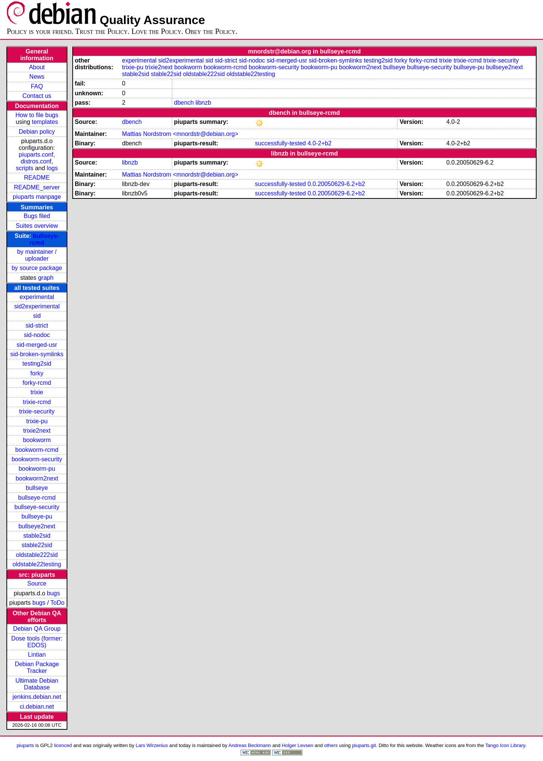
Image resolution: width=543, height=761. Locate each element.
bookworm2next (36, 478)
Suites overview (37, 226)
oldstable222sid (37, 555)
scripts (24, 168)
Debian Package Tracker (37, 667)
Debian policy (37, 131)
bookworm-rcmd (37, 450)
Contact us (37, 96)
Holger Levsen (297, 745)
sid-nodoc (37, 335)
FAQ (37, 86)
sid (37, 316)
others (331, 745)
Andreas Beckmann (250, 745)
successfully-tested (280, 143)
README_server (37, 187)
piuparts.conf (36, 154)
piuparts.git (364, 745)
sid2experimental (36, 306)
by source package (37, 268)
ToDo (57, 602)
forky (37, 373)
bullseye (37, 488)
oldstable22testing (36, 564)
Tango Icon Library (505, 745)
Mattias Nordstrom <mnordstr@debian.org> (180, 134)
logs (52, 168)
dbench (184, 102)
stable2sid (36, 535)
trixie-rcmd (37, 402)
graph (45, 278)
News (36, 76)
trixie (37, 392)
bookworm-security (37, 459)
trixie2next (36, 430)
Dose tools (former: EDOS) (37, 641)
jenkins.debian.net (36, 697)
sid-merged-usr (37, 345)
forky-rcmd (37, 383)
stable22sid (36, 545)
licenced (63, 745)
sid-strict (37, 325)
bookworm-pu (36, 468)
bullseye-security (36, 507)
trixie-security (37, 411)
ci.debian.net (37, 706)
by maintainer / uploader (36, 255)
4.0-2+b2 (320, 143)
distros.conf (36, 161)
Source (37, 583)
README (37, 177)
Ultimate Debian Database (36, 684)
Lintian (37, 654)
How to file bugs (36, 115)
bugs (53, 593)
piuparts (25, 745)
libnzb (203, 102)
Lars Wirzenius (152, 745)
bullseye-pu (36, 516)
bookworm (37, 440)
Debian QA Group (37, 628)
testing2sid (37, 363)
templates (45, 122)
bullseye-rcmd (37, 497)
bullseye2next (36, 526)
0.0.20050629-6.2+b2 (336, 184)
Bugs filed (37, 216)
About (37, 67)
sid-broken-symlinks (36, 354)
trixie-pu (36, 421)
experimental (37, 297)
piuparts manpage (37, 197)
